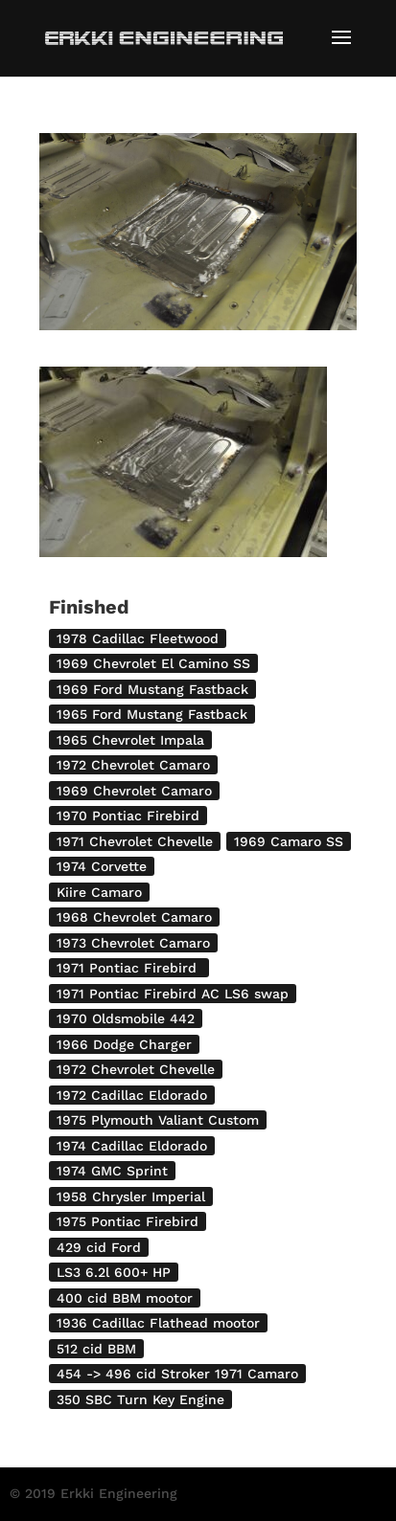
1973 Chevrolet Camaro (133, 943)
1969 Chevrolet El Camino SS (153, 663)
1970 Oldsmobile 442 (126, 1018)
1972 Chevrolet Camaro (133, 764)
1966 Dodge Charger (124, 1044)
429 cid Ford (99, 1247)
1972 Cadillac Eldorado (132, 1095)
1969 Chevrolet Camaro (134, 790)
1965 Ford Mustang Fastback (152, 714)
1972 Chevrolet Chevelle (136, 1069)
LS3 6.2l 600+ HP (114, 1272)
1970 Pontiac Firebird (128, 815)
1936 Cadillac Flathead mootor (158, 1323)
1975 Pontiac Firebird (127, 1221)
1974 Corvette (102, 866)
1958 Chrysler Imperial (131, 1196)
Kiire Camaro (99, 892)
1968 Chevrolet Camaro (134, 917)
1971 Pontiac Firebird (129, 967)
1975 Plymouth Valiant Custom (158, 1120)
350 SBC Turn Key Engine (140, 1399)
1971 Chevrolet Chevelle (135, 841)
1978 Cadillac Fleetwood (138, 638)
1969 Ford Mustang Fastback (152, 689)
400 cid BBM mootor (125, 1298)
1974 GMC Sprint (112, 1170)
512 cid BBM (96, 1348)
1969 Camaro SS (288, 841)
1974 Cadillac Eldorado (132, 1145)
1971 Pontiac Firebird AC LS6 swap (173, 993)
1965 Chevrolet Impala (130, 740)
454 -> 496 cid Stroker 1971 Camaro (177, 1373)
